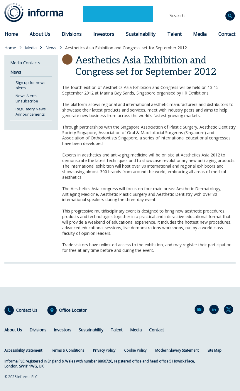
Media (200, 34)
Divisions (72, 34)
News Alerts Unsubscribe (27, 98)
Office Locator (73, 310)
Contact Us (26, 310)
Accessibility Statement (23, 350)
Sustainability (141, 34)
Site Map (214, 350)
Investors (103, 34)
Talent (174, 34)
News (50, 47)
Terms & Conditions (67, 350)
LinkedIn (215, 310)
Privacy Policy (104, 350)
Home (11, 34)
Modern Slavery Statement (177, 350)
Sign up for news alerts (30, 85)
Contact (226, 34)
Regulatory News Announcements (31, 111)
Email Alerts (200, 310)
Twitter (230, 310)
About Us (40, 34)
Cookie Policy (135, 350)
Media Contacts (25, 62)
